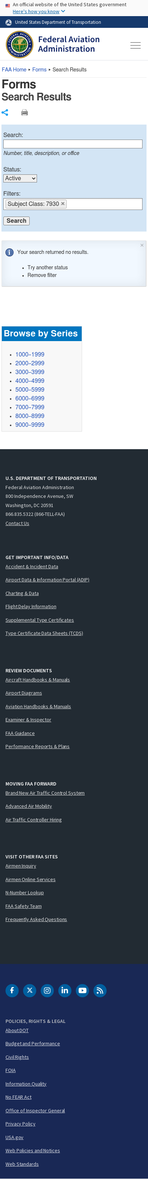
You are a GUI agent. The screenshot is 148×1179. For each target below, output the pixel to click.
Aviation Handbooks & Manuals (38, 706)
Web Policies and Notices (32, 1150)
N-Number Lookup (24, 892)
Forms (39, 70)
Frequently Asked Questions (36, 919)
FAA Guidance (20, 733)
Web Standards (22, 1164)
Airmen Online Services (30, 879)
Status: (12, 170)
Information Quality (26, 1083)
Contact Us (17, 523)
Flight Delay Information (30, 606)
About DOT (17, 1030)
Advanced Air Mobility (28, 806)
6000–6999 (29, 399)
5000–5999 (29, 390)
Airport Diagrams (23, 693)
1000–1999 (29, 355)
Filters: (12, 194)
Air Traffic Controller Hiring (33, 819)
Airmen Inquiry (20, 865)
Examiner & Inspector (28, 719)
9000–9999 (29, 425)
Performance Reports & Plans (37, 746)
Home (14, 70)
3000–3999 (29, 372)
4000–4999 (29, 381)
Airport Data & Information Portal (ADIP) (47, 579)
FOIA (10, 1070)
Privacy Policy (20, 1123)
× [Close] (142, 244)
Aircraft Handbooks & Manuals (37, 679)
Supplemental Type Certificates (39, 620)
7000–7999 (29, 407)
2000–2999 (29, 363)
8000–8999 (29, 416)
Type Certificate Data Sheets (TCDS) (44, 633)
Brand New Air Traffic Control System (45, 793)
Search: (13, 135)
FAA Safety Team (23, 906)
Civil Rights (17, 1057)
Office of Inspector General (35, 1110)
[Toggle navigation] (135, 45)
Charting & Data (22, 593)
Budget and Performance (32, 1043)
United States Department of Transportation (58, 22)
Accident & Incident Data (31, 566)
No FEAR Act (18, 1097)
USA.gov (14, 1137)
